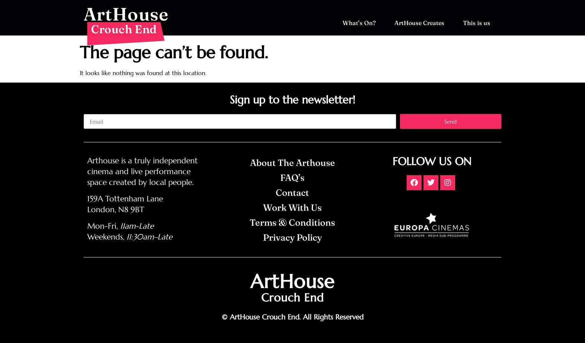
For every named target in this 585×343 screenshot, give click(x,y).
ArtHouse (126, 14)
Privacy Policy (292, 237)
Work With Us (292, 207)
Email (91, 111)
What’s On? (360, 23)
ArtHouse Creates (421, 23)
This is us (478, 23)
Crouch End (124, 29)
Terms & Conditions (292, 222)
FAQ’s (292, 177)
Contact (292, 192)
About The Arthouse (292, 162)
